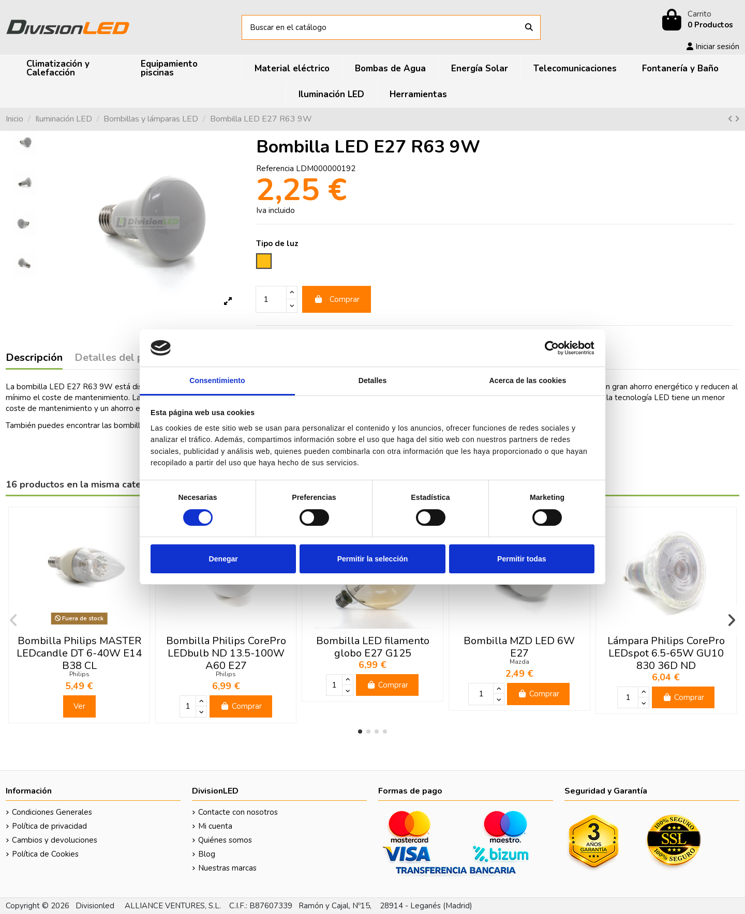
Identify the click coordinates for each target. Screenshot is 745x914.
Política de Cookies (45, 854)
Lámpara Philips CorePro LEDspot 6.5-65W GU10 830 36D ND (666, 653)
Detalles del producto (127, 358)
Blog (206, 854)
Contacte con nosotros (238, 812)
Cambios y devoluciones (54, 840)
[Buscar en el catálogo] (529, 27)
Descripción (34, 358)
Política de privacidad (49, 826)
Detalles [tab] (373, 380)
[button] (360, 731)
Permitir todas (521, 559)
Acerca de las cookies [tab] (528, 380)
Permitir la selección (372, 559)
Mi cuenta (215, 826)
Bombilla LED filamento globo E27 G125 (372, 647)
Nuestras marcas (227, 868)
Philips (79, 674)
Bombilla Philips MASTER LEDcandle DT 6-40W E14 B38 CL (79, 653)
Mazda (519, 662)
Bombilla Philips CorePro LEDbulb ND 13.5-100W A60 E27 (226, 653)
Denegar (223, 559)
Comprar (337, 299)
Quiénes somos (225, 840)
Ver (79, 706)
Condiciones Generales (52, 812)
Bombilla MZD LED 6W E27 (519, 647)
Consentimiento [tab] (217, 380)
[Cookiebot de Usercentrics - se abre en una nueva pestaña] (549, 348)
